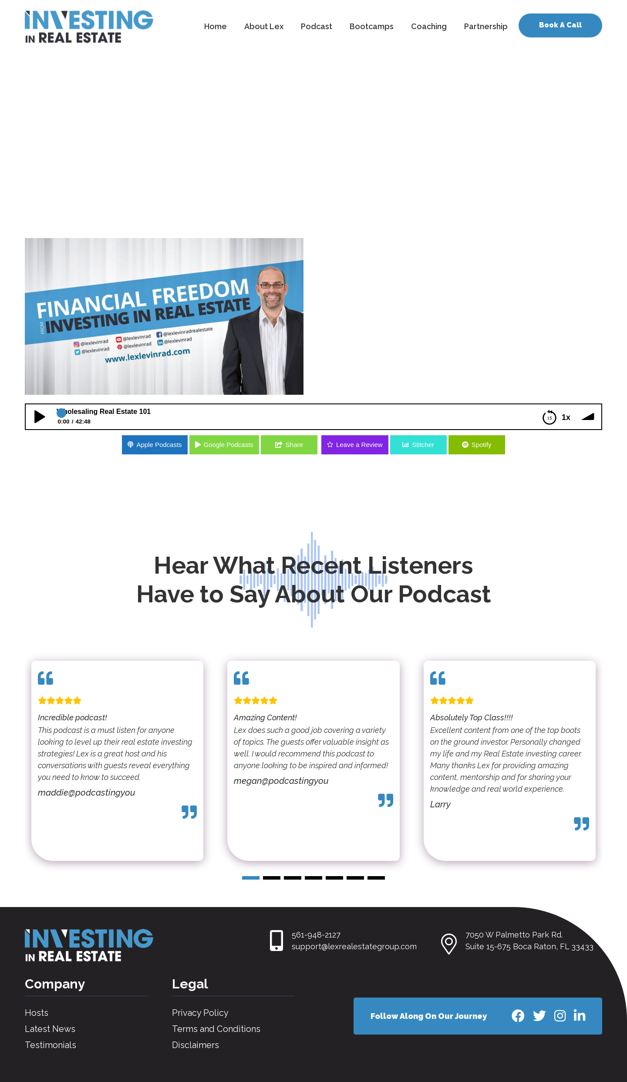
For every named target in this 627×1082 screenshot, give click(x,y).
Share (294, 444)
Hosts (36, 1013)
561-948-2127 (316, 934)
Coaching (429, 26)
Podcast (316, 26)
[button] (251, 878)
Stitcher (423, 444)
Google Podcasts (228, 444)
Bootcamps (372, 26)
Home (215, 26)
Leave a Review (359, 444)
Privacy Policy (200, 1013)
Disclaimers (195, 1045)
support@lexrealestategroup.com (354, 946)
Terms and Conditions (216, 1029)
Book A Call (560, 25)
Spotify (482, 444)
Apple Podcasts (159, 444)
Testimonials (50, 1045)
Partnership (486, 26)
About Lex (263, 26)
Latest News (50, 1029)
